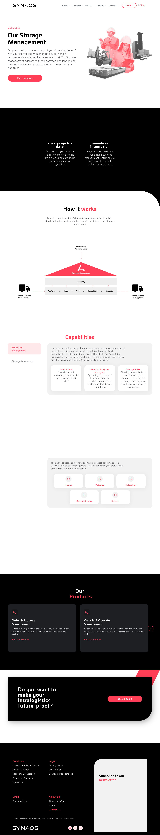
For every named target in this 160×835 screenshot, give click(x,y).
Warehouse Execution (23, 778)
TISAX (56, 818)
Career (52, 805)
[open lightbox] (80, 272)
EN (142, 5)
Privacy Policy (56, 765)
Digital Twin (18, 782)
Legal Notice (55, 769)
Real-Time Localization (24, 774)
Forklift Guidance (21, 769)
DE (139, 5)
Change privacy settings (61, 774)
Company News (20, 801)
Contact (129, 5)
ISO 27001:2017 (25, 818)
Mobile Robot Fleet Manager (26, 765)
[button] (64, 5)
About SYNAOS (56, 801)
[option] (42, 628)
